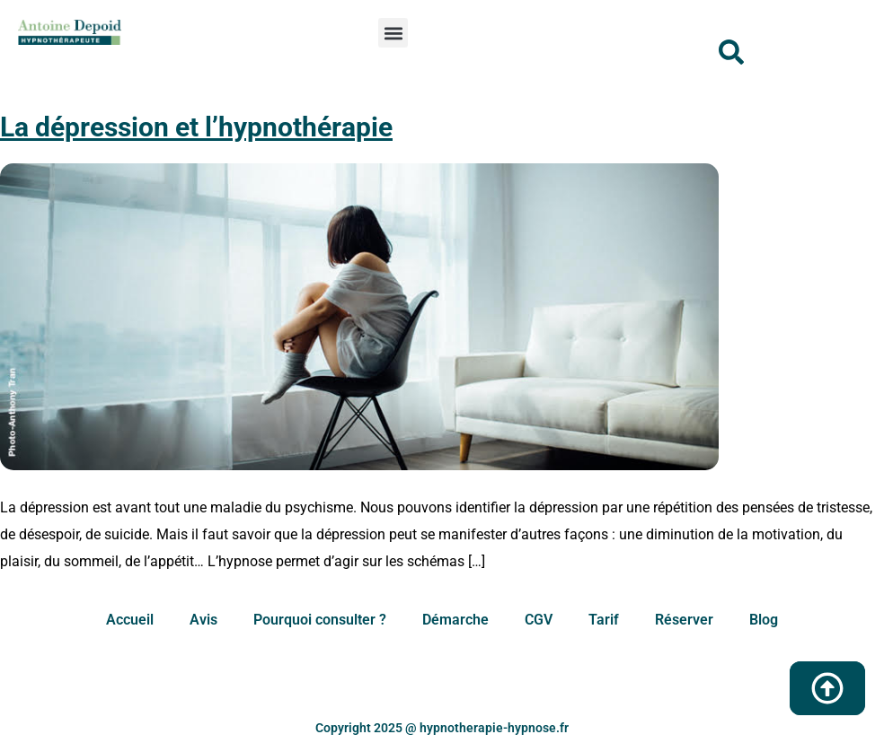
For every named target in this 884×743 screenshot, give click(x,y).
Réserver (684, 619)
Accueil (130, 619)
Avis (203, 619)
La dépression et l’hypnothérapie (196, 127)
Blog (763, 619)
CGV (538, 619)
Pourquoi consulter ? (319, 619)
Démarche (455, 619)
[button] (393, 33)
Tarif (603, 619)
